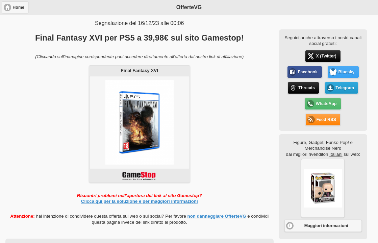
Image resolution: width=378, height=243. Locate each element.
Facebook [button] (308, 72)
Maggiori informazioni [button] (326, 225)
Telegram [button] (344, 88)
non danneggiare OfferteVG (216, 216)
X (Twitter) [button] (326, 56)
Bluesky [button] (346, 72)
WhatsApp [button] (326, 103)
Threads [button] (306, 88)
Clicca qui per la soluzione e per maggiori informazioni (139, 201)
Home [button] (18, 7)
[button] (323, 188)
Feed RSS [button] (326, 119)
